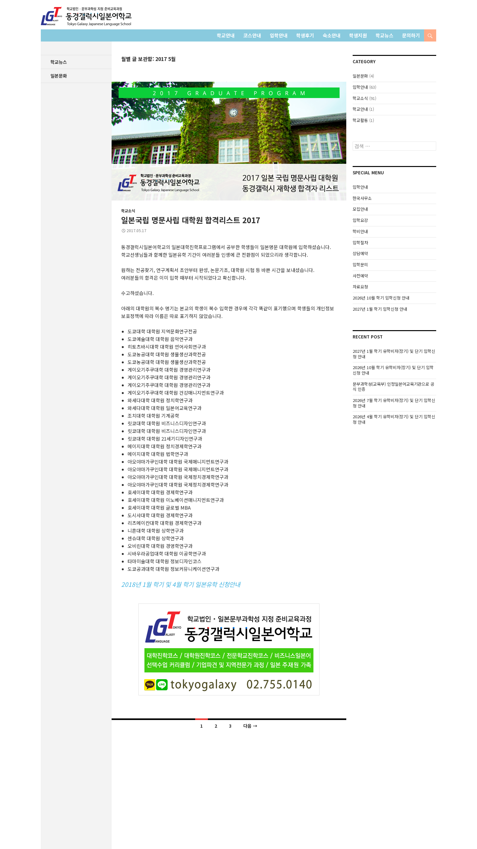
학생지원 (358, 35)
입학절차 (360, 242)
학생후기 (305, 35)
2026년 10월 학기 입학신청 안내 (381, 298)
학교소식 (128, 210)
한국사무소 (362, 198)
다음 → (250, 726)
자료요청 (360, 287)
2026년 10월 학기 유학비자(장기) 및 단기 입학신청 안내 (393, 370)
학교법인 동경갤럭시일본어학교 (86, 16)
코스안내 (252, 35)
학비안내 (360, 231)
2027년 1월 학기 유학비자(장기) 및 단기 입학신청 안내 (394, 354)
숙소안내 (332, 35)
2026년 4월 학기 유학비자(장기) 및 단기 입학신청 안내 (394, 419)
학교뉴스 (384, 35)
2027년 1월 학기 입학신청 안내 (380, 309)
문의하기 (411, 35)
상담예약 (360, 253)
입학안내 (279, 35)
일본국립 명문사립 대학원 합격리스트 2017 (190, 219)
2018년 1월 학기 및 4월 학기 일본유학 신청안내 (180, 584)
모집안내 (360, 209)
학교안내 (226, 35)
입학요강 (360, 220)
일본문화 (360, 76)
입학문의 (360, 265)
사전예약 (360, 276)
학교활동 (360, 120)
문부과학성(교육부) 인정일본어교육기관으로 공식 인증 (393, 386)
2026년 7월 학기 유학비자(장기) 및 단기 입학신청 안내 (394, 403)
